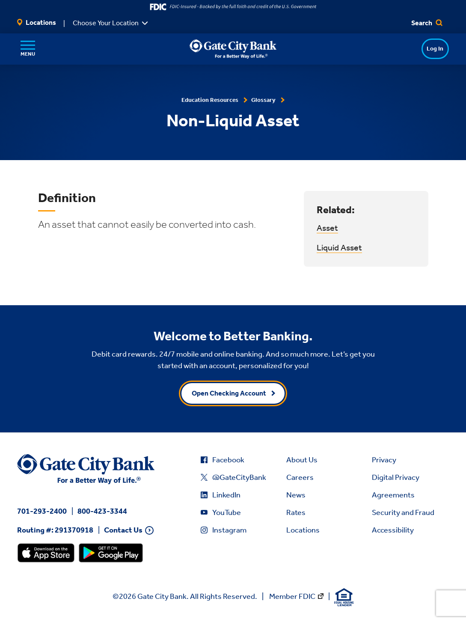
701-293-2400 (42, 511)
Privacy (384, 459)
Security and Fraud (403, 512)
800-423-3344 (102, 511)
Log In (419, 49)
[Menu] (28, 49)
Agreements (393, 495)
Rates (296, 512)
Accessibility (393, 530)
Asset (327, 228)
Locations (36, 22)
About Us (302, 459)
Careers (300, 477)
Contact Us (123, 530)
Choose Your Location (106, 23)
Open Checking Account (229, 393)
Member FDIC (292, 596)
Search (426, 23)
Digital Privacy (395, 477)
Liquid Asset (339, 247)
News (296, 495)
